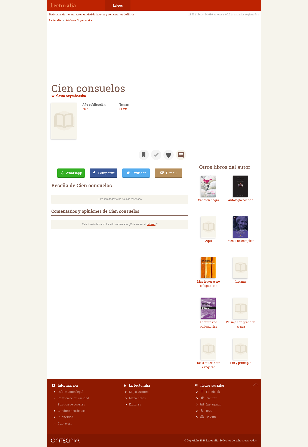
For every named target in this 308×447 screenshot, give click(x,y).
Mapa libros (137, 398)
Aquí (208, 241)
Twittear (139, 173)
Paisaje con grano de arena (240, 324)
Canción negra (208, 200)
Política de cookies (71, 404)
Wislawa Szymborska (79, 20)
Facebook (212, 392)
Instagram (213, 404)
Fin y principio (240, 363)
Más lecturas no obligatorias (208, 283)
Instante (241, 281)
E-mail (171, 173)
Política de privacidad (73, 398)
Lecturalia (55, 20)
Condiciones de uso (72, 411)
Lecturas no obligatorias (208, 324)
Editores (135, 404)
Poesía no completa (241, 241)
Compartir (106, 173)
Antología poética (240, 200)
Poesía (123, 109)
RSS (208, 411)
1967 (85, 109)
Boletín (210, 417)
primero (151, 224)
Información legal (70, 392)
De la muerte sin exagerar (208, 365)
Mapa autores (138, 392)
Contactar (65, 423)
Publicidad (65, 417)
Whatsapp (74, 173)
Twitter (211, 398)
